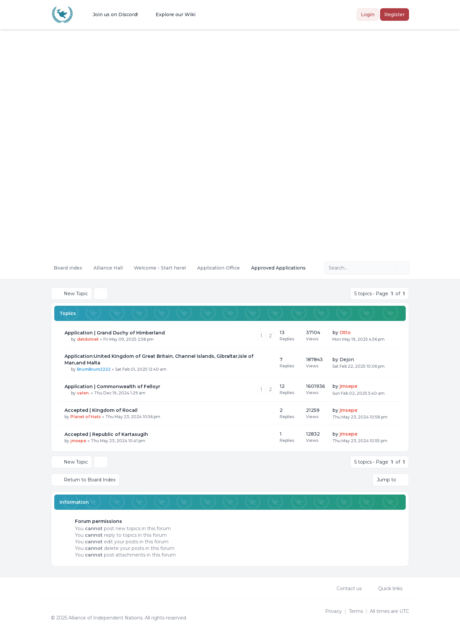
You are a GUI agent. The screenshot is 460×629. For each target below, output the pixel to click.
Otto (345, 332)
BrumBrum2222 (94, 369)
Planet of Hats (85, 416)
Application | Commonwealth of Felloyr (112, 386)
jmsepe (348, 386)
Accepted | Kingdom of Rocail (101, 410)
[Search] (390, 267)
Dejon (347, 359)
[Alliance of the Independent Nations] (62, 14)
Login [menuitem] (367, 14)
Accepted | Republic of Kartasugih (106, 434)
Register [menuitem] (394, 14)
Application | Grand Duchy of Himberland (114, 333)
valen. (83, 392)
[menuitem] (111, 14)
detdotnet (88, 339)
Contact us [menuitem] (345, 588)
